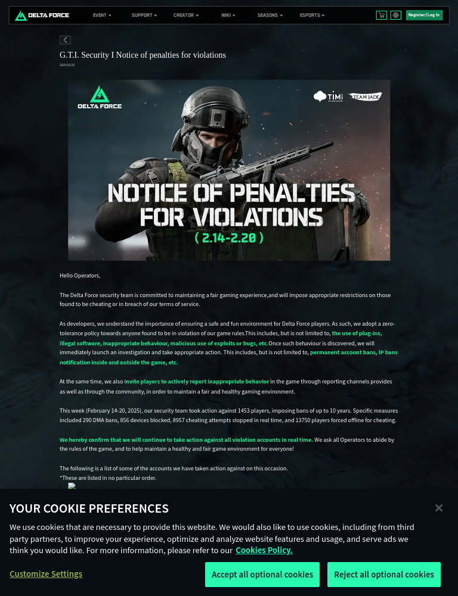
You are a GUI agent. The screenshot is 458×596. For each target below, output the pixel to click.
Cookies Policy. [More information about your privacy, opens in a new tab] (264, 554)
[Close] (439, 512)
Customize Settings (46, 578)
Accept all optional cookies (262, 579)
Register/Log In (424, 15)
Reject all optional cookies (384, 579)
